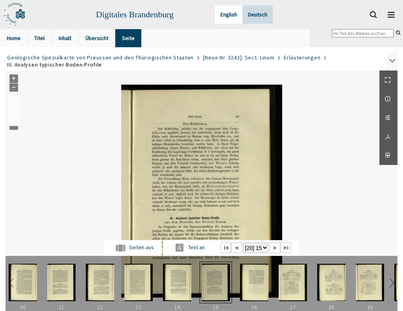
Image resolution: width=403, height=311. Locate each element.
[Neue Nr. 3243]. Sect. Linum (239, 57)
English (228, 14)
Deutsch (257, 14)
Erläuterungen (302, 57)
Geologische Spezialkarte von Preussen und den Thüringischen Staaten (100, 57)
